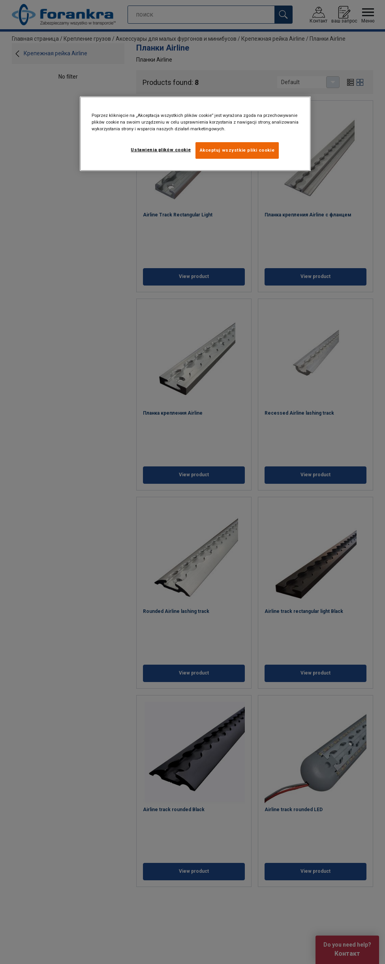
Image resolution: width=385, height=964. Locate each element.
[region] (195, 133)
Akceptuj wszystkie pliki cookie (237, 150)
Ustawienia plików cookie (161, 149)
